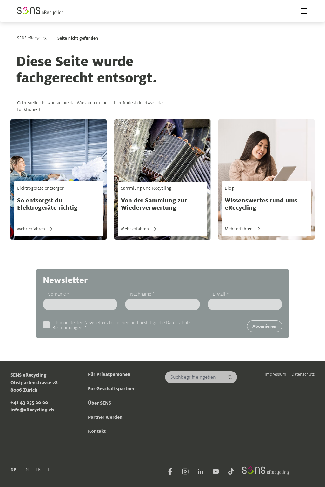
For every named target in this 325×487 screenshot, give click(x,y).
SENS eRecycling (32, 38)
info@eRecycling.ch (32, 410)
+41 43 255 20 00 (29, 402)
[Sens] (40, 11)
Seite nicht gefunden (77, 38)
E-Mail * (221, 294)
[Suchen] (230, 377)
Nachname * (142, 294)
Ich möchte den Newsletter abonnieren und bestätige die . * (122, 325)
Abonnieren (264, 326)
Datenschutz (303, 374)
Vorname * (58, 294)
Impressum (275, 374)
